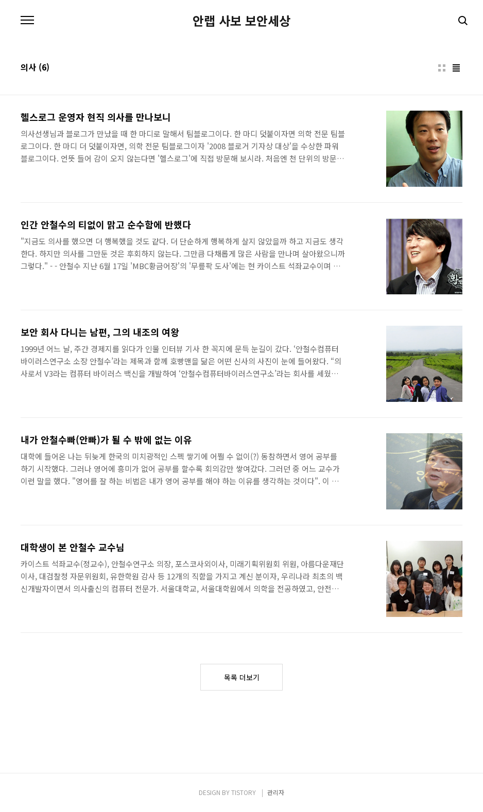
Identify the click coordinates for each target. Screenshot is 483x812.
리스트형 (456, 68)
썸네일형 (442, 68)
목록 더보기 (242, 677)
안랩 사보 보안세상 (241, 20)
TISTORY (243, 792)
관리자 (275, 792)
